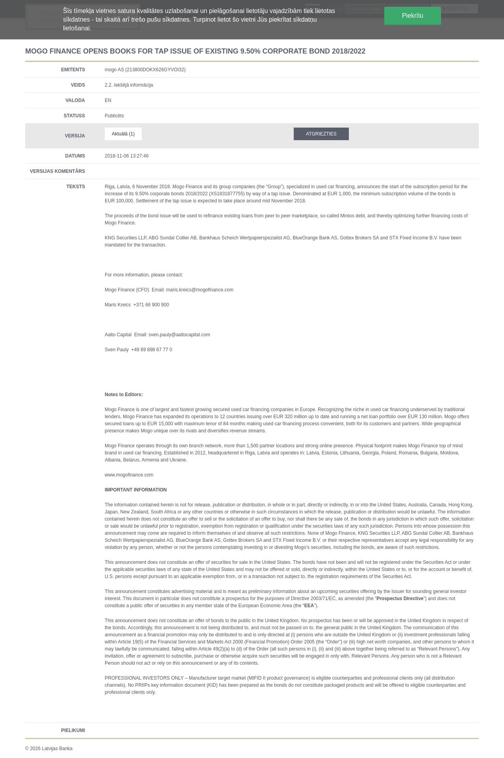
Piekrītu (412, 15)
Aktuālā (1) (123, 134)
